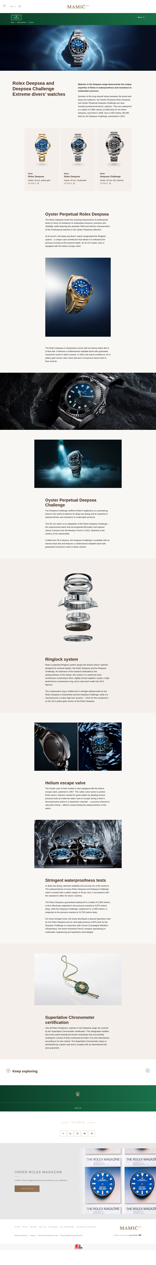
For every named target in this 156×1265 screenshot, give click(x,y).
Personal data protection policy (72, 1250)
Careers (33, 1250)
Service (42, 1242)
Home (17, 1242)
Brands (33, 1242)
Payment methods (21, 1250)
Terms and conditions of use (48, 1250)
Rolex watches (21, 22)
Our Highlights (67, 1242)
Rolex (12, 22)
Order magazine (27, 1204)
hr (11, 6)
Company (53, 1242)
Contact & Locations (86, 1242)
